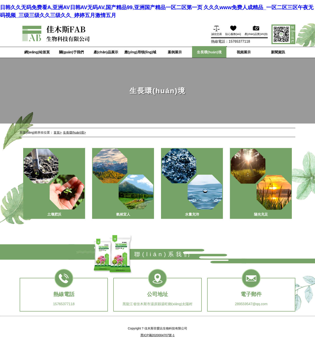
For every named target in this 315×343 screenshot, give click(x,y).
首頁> (57, 132)
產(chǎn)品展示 (106, 52)
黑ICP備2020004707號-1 (157, 335)
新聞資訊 (278, 52)
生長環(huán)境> (74, 132)
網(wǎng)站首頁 (37, 52)
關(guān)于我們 (71, 52)
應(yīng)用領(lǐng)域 (140, 52)
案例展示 (175, 52)
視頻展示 (244, 52)
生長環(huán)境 (209, 52)
